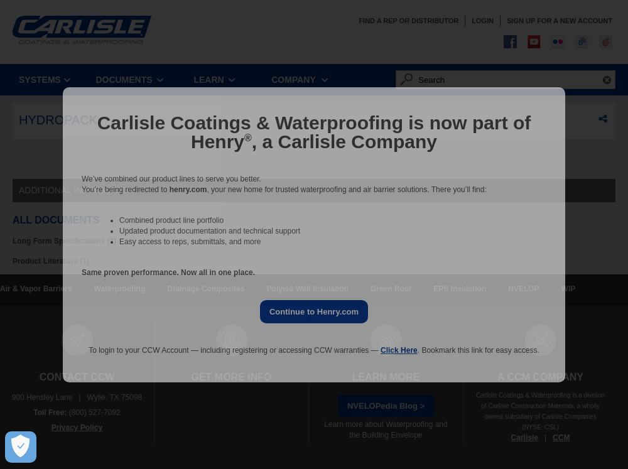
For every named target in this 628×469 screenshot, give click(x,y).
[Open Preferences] (18, 447)
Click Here (399, 350)
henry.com (188, 189)
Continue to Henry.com (314, 311)
